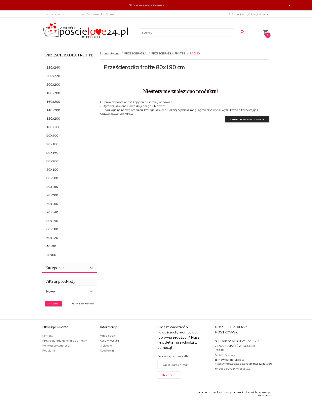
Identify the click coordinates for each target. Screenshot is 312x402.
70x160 (52, 204)
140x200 (53, 110)
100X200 (53, 127)
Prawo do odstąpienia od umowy (64, 340)
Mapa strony (108, 335)
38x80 (51, 255)
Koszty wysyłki (109, 340)
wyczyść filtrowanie (83, 303)
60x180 (52, 229)
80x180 (52, 178)
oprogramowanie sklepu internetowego (247, 391)
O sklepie (106, 345)
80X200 (52, 161)
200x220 (53, 76)
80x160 (52, 187)
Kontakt (47, 335)
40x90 (51, 246)
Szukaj (53, 303)
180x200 (53, 93)
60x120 (52, 238)
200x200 (53, 84)
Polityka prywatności (56, 345)
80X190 (52, 169)
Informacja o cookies (210, 391)
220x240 (53, 67)
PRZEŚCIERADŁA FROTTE (69, 54)
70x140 (52, 212)
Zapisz (168, 375)
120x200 (53, 118)
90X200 (52, 136)
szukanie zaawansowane (247, 119)
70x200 (52, 195)
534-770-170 (225, 354)
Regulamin (49, 350)
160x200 (53, 102)
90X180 (52, 144)
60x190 (52, 221)
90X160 (52, 153)
